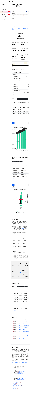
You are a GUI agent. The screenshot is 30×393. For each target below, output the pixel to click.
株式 (17, 6)
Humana (25, 338)
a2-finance (20, 376)
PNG (24, 123)
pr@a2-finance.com (20, 379)
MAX (13, 124)
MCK (19, 333)
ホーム (13, 6)
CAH (19, 321)
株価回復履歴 (23, 28)
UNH (19, 327)
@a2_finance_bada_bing (22, 370)
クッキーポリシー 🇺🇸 (17, 382)
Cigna (24, 323)
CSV (27, 123)
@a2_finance (20, 373)
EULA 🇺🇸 (14, 384)
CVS (19, 336)
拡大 (13, 115)
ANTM (20, 329)
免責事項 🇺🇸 (15, 383)
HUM (19, 338)
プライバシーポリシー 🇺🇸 (17, 385)
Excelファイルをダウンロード (23, 98)
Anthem (25, 329)
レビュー (26, 363)
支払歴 (13, 26)
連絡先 (23, 363)
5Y (13, 123)
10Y (16, 123)
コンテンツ (19, 363)
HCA (19, 331)
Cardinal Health (26, 321)
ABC (19, 325)
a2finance (21, 372)
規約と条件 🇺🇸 (15, 388)
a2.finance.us (21, 371)
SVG (20, 123)
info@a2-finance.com (22, 378)
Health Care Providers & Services (22, 16)
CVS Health (25, 336)
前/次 (19, 28)
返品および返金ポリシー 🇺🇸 (18, 386)
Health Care (26, 15)
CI (19, 323)
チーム (15, 363)
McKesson (25, 333)
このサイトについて (19, 362)
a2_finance (17, 374)
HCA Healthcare (26, 331)
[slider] (20, 272)
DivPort (23, 228)
